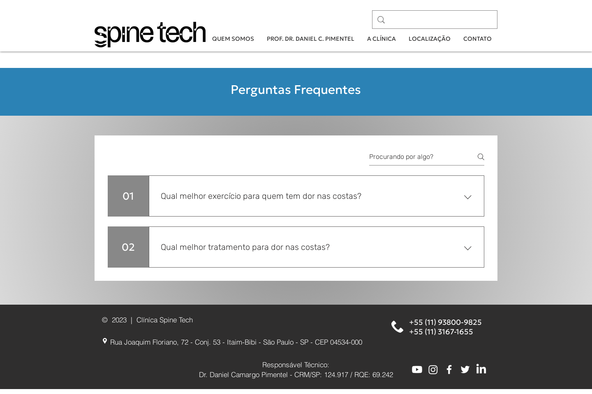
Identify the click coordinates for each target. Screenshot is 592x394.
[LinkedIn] (481, 369)
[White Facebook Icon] (449, 369)
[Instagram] (433, 369)
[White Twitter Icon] (465, 369)
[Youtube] (417, 369)
